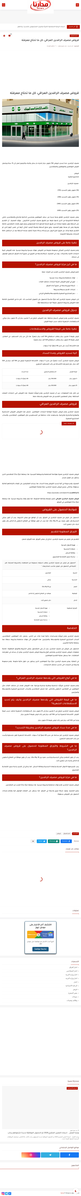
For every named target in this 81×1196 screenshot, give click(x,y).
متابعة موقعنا (40, 949)
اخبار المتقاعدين (71, 971)
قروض (59, 833)
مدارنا (62, 1193)
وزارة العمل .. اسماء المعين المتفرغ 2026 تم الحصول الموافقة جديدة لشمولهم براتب (43, 1133)
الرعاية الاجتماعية (71, 986)
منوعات (74, 997)
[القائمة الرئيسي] (77, 5)
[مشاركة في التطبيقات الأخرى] (33, 841)
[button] (66, 841)
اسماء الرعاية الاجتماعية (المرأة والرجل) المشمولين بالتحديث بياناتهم (41, 27)
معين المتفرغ (72, 993)
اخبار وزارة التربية (71, 974)
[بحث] (3, 5)
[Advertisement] (40, 16)
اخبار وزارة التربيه (71, 978)
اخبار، (75, 982)
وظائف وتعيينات (72, 1000)
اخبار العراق (74, 35)
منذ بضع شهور (73, 1130)
